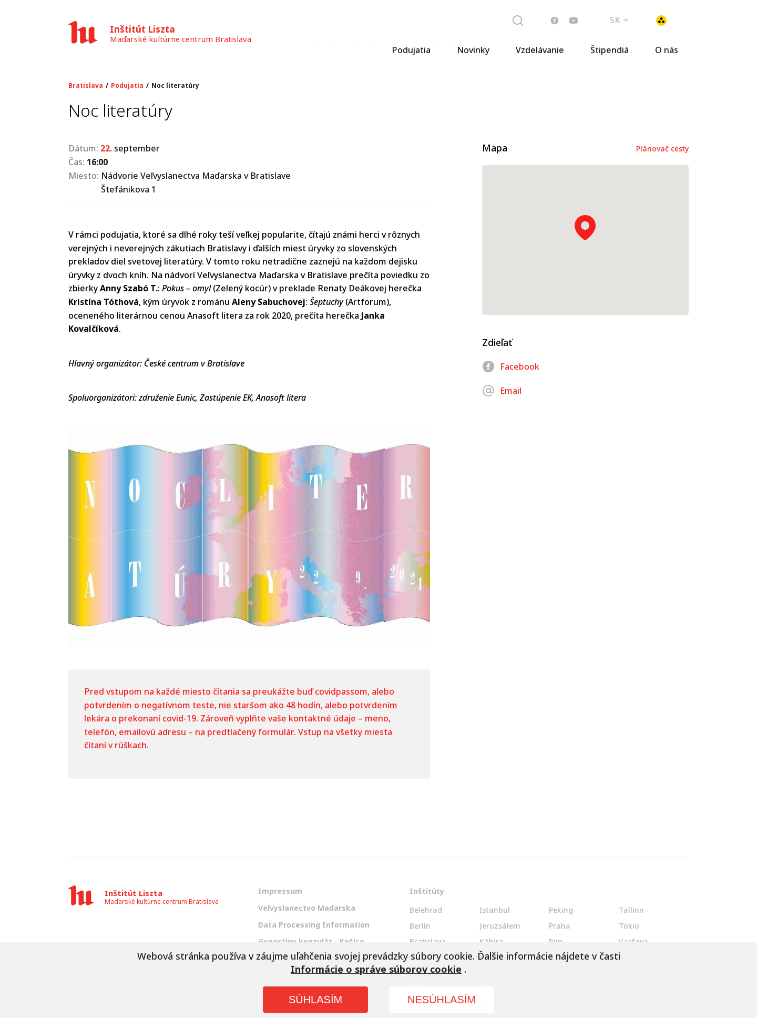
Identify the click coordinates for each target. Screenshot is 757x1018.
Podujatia (411, 50)
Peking (561, 910)
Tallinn (631, 910)
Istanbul (494, 910)
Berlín (420, 926)
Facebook (510, 366)
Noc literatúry (175, 86)
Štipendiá (609, 50)
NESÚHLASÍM (441, 999)
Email (501, 390)
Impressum (280, 891)
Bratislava (85, 86)
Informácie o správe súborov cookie (376, 969)
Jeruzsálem (499, 926)
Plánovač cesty (662, 149)
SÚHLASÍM (315, 999)
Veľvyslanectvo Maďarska (306, 908)
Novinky (473, 50)
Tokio (629, 926)
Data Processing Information (314, 925)
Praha (559, 926)
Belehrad (426, 910)
